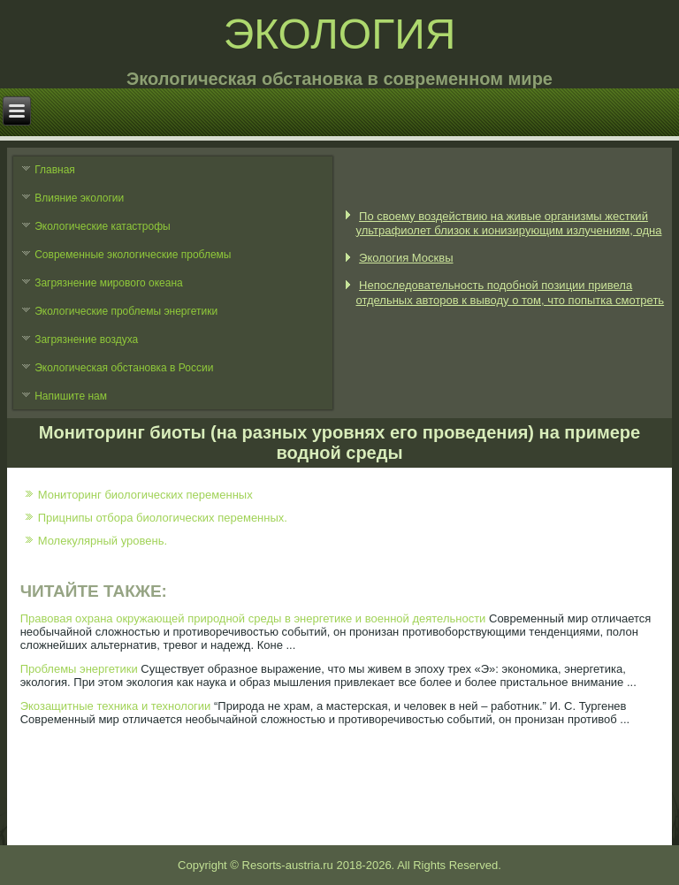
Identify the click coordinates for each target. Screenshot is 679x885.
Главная (54, 170)
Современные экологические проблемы (132, 254)
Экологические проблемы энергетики (125, 311)
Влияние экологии (79, 198)
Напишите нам (70, 396)
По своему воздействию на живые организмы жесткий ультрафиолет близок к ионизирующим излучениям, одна (508, 223)
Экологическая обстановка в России (123, 368)
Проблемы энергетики (79, 668)
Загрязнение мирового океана (108, 283)
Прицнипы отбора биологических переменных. (162, 517)
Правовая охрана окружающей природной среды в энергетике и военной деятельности (253, 618)
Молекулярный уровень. (102, 540)
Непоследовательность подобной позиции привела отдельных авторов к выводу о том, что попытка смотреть (509, 292)
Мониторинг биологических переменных (145, 494)
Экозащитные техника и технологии (115, 706)
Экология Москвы (406, 257)
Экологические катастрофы (102, 226)
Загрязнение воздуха (86, 339)
